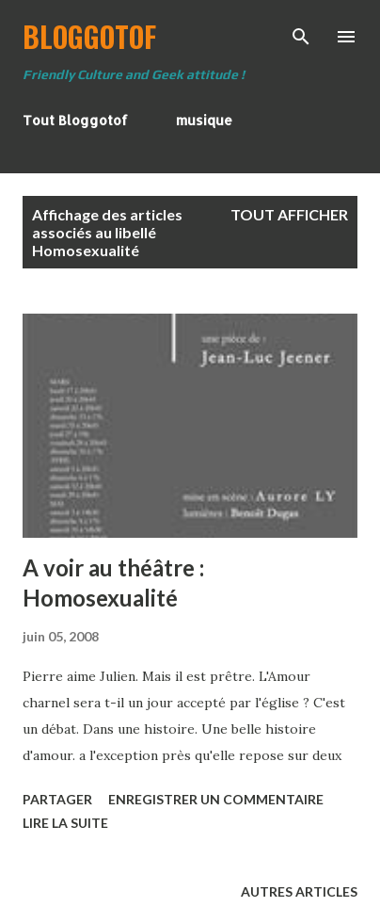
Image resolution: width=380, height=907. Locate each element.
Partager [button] (57, 799)
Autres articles (299, 891)
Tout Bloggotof (75, 120)
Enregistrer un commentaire (216, 799)
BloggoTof (89, 36)
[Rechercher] (301, 34)
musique (204, 120)
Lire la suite (65, 823)
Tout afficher (289, 214)
